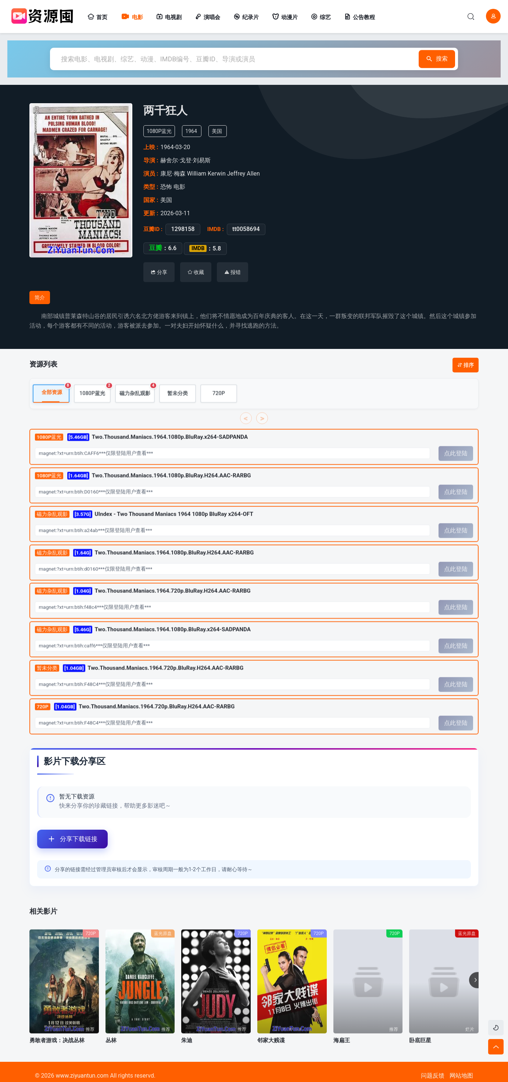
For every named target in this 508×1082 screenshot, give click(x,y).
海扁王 (341, 1049)
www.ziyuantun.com (82, 1075)
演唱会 (207, 17)
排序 (465, 365)
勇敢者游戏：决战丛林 (57, 1049)
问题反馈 (432, 1075)
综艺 (321, 17)
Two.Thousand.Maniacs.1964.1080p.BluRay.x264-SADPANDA (141, 446)
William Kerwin (207, 173)
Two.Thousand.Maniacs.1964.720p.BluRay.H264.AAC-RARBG (143, 600)
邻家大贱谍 (271, 1049)
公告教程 (359, 17)
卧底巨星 (420, 1049)
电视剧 (169, 17)
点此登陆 (456, 462)
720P (218, 402)
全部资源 (55, 399)
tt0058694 (244, 229)
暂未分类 (177, 402)
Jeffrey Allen (244, 173)
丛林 (111, 1049)
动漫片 (285, 17)
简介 (40, 297)
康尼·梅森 (174, 173)
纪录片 (246, 17)
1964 (194, 131)
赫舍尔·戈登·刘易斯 (187, 160)
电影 (132, 17)
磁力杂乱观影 (137, 399)
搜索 (436, 59)
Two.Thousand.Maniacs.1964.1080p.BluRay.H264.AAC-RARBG (143, 484)
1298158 (181, 229)
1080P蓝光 (95, 399)
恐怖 (167, 186)
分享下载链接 (67, 839)
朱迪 (186, 1049)
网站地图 (461, 1075)
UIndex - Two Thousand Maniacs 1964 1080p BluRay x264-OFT (144, 523)
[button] (474, 989)
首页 (97, 17)
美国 (220, 131)
